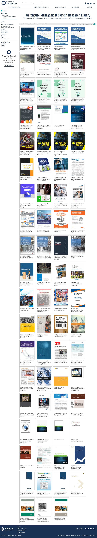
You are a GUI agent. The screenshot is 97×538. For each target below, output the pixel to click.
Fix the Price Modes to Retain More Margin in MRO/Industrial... (26, 231)
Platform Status (22, 529)
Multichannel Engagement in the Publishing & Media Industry (61, 205)
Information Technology (7, 27)
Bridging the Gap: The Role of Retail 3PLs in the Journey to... (27, 441)
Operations (4, 13)
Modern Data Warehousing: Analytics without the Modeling (77, 310)
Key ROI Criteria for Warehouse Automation (26, 257)
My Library (3, 44)
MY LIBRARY (75, 7)
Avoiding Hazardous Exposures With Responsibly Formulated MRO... (60, 154)
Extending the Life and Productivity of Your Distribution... (43, 441)
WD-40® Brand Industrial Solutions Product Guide (77, 152)
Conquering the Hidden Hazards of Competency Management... (60, 74)
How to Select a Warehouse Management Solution (27, 519)
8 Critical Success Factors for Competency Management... (27, 74)
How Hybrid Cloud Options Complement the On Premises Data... (27, 362)
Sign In (2, 45)
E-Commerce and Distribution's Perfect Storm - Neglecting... (59, 467)
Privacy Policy (21, 530)
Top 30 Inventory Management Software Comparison (60, 48)
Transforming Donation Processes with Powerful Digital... (60, 100)
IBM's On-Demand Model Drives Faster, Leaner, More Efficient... (77, 362)
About (19, 527)
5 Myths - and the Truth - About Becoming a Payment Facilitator (26, 127)
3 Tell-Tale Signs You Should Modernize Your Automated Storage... (43, 415)
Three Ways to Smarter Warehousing (60, 230)
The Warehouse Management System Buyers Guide (76, 284)
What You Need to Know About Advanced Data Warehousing (77, 205)
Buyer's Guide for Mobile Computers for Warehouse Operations (44, 127)
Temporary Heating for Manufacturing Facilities (43, 230)
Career (2, 21)
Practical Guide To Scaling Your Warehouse (27, 309)
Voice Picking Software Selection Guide (60, 126)
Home (5, 11)
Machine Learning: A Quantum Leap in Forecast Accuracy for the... (44, 362)
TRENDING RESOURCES (41, 7)
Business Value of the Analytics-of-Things (76, 335)
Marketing (3, 34)
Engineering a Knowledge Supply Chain (43, 283)
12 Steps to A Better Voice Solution (27, 466)
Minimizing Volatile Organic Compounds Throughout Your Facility (44, 153)
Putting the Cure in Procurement (59, 388)
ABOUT (89, 7)
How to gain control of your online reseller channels (43, 205)
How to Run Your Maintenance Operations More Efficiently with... (43, 493)
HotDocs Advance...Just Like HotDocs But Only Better (77, 179)
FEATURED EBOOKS (15, 7)
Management (4, 31)
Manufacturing (4, 32)
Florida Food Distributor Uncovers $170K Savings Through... (26, 389)
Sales (2, 37)
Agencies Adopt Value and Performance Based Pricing (27, 205)
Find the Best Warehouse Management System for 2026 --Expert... (43, 48)
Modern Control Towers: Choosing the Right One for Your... (26, 336)
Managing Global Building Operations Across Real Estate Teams (77, 100)
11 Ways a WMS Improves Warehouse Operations (61, 335)
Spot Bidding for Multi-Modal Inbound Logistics (77, 414)
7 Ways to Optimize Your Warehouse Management (44, 466)
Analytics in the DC (59, 439)
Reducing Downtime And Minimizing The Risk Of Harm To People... (26, 153)
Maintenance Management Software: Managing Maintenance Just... (78, 467)
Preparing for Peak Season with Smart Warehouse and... (78, 231)
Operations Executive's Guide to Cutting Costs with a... (60, 284)
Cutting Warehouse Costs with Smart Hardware (60, 309)
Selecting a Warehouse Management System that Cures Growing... (77, 389)
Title (83, 24)
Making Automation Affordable (42, 335)
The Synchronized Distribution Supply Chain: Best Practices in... (77, 493)
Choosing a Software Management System (59, 518)
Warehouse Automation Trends (77, 257)
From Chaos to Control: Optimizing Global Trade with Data (60, 258)
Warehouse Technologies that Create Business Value (44, 257)
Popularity (79, 24)
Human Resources (5, 26)
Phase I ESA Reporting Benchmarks (26, 178)
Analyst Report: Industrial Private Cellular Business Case (77, 74)
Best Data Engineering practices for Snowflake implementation (26, 100)
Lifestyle (3, 29)
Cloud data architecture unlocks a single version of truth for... (61, 179)
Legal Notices (21, 532)
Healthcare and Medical (7, 24)
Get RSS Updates (5, 42)
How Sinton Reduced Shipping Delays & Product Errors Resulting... (44, 389)
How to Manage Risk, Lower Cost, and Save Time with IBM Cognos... (77, 127)
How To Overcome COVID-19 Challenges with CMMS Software (44, 179)
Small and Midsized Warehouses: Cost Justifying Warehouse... (43, 519)
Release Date (88, 24)
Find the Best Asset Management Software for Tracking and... (78, 48)
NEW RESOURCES (60, 7)
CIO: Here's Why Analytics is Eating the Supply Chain (60, 361)
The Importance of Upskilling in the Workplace (44, 73)
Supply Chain (5, 15)
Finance (3, 23)
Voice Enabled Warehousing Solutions (77, 440)
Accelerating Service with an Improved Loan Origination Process (43, 100)
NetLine (11, 535)
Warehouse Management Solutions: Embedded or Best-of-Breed (27, 493)
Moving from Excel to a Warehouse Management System (27, 415)
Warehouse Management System (41, 24)
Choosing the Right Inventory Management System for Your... (26, 284)
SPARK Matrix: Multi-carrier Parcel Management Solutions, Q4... (27, 48)
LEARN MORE (9, 65)
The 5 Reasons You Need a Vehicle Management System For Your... (44, 310)
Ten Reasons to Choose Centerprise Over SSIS (60, 414)
